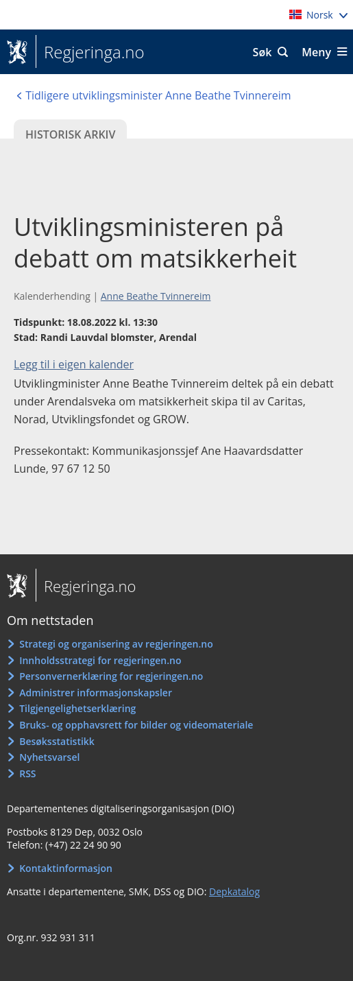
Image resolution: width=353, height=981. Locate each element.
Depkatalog (234, 891)
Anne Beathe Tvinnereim (156, 296)
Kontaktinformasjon (65, 868)
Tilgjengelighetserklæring (77, 708)
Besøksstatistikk (57, 741)
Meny (316, 52)
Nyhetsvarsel (49, 757)
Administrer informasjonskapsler (95, 692)
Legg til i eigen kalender (74, 364)
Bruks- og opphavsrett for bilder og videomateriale (136, 724)
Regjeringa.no (90, 52)
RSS (27, 773)
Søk (262, 52)
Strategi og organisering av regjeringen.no (116, 643)
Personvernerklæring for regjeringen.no (111, 676)
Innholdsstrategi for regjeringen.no (100, 660)
